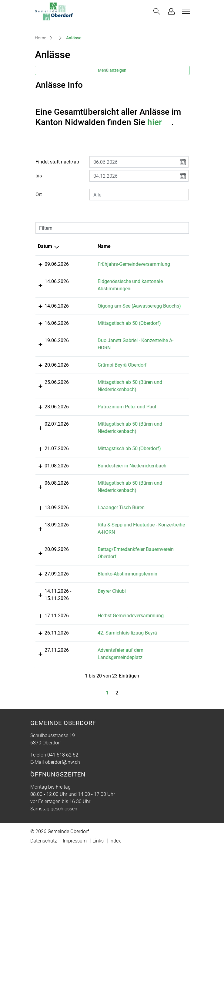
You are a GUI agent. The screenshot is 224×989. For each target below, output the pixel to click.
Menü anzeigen (112, 115)
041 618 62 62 (62, 916)
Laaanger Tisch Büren (101, 625)
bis (38, 221)
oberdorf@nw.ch (62, 923)
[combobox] (139, 240)
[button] (156, 11)
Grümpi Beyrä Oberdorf (102, 439)
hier (159, 167)
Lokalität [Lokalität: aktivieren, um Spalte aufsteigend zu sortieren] (143, 291)
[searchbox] (139, 240)
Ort (38, 239)
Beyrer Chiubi (92, 738)
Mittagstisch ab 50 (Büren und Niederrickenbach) (98, 463)
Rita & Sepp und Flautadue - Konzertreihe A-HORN (100, 657)
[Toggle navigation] (184, 11)
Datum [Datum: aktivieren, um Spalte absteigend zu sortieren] (45, 291)
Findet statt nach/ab (57, 207)
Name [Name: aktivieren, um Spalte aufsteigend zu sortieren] (84, 291)
